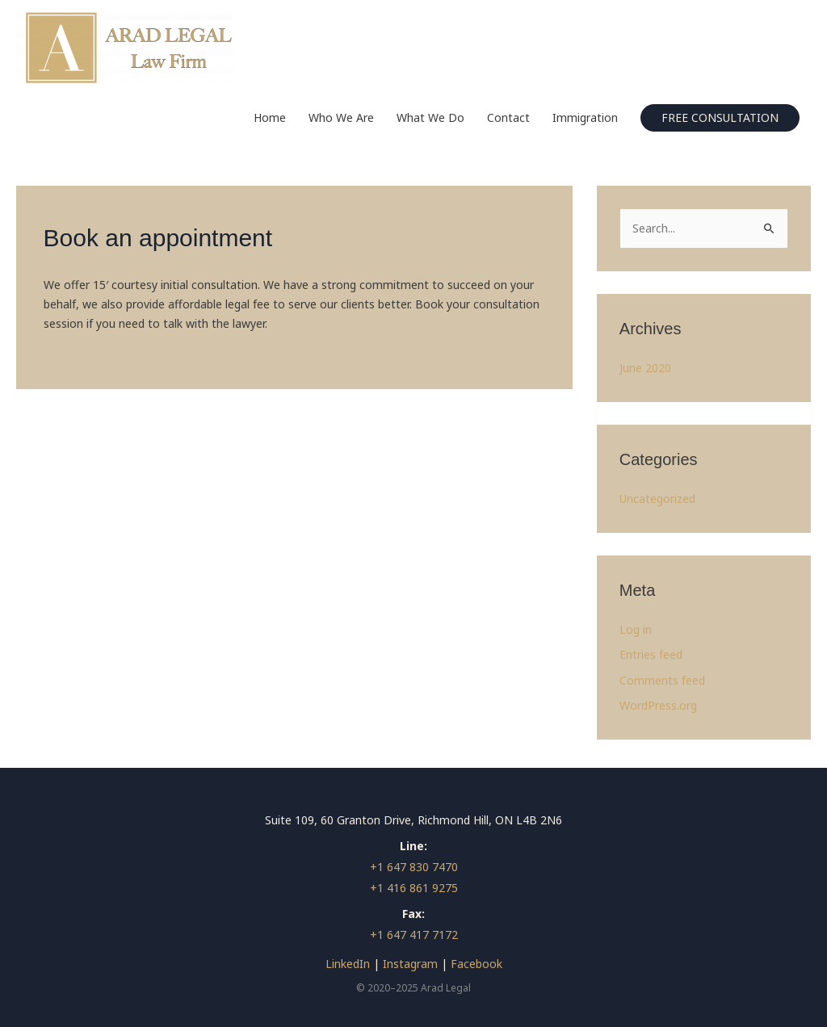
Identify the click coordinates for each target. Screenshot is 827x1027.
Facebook (476, 963)
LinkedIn (347, 963)
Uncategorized (657, 498)
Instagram (410, 963)
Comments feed (662, 680)
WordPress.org (658, 705)
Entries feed (650, 654)
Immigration (585, 117)
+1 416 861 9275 (414, 887)
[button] (720, 118)
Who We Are (341, 117)
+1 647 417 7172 (414, 934)
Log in (635, 629)
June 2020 (645, 367)
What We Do (430, 117)
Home (270, 117)
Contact (508, 117)
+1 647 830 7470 (414, 866)
